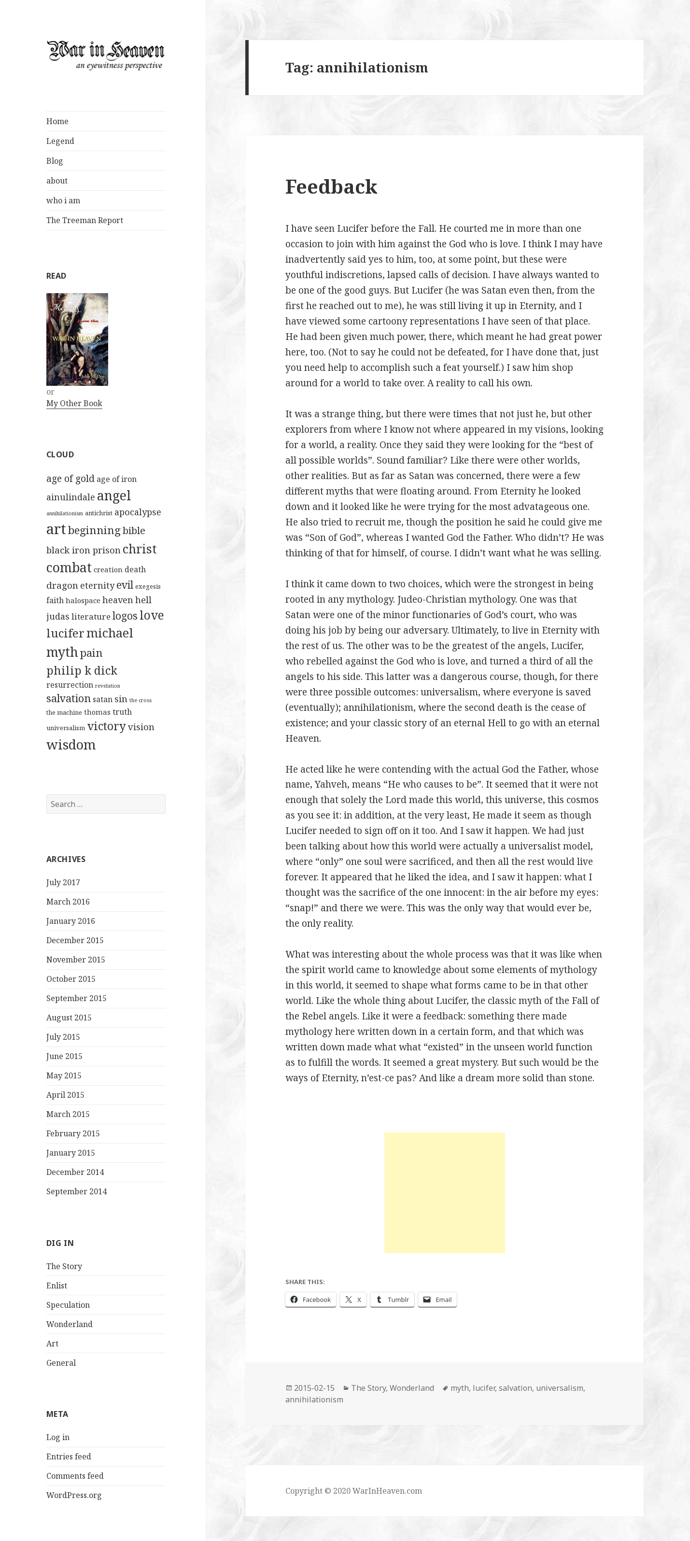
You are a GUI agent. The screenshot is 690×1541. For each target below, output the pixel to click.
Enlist (56, 1285)
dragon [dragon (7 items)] (62, 585)
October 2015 (71, 979)
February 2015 (73, 1133)
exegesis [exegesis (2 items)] (148, 586)
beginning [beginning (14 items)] (94, 530)
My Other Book (74, 403)
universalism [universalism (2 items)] (65, 727)
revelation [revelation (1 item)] (107, 685)
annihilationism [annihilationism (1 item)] (64, 513)
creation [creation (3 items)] (108, 569)
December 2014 (75, 1172)
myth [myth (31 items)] (62, 652)
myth (460, 1388)
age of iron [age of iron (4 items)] (117, 479)
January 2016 (70, 921)
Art (52, 1343)
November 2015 (75, 959)
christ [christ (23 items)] (140, 548)
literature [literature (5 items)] (91, 616)
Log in (58, 1437)
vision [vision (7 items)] (141, 727)
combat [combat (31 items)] (69, 567)
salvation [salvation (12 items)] (68, 698)
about (57, 180)
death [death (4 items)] (135, 569)
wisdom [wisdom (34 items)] (71, 744)
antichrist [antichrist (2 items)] (99, 513)
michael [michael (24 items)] (109, 632)
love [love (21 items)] (152, 615)
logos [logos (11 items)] (125, 615)
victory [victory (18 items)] (106, 726)
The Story (64, 1266)
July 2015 (63, 1037)
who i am (63, 200)
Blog (54, 161)
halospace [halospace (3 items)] (83, 600)
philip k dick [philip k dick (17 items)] (81, 670)
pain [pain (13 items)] (91, 652)
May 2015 (64, 1075)
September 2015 (76, 998)
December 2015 (75, 940)
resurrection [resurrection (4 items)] (69, 684)
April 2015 (65, 1094)
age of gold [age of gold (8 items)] (70, 478)
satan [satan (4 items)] (103, 699)
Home (57, 121)
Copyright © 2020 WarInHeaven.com (353, 1490)
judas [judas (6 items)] (58, 616)
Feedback (331, 186)
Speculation (68, 1305)
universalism (559, 1388)
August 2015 (69, 1017)
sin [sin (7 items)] (120, 699)
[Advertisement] (444, 1192)
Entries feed (68, 1456)
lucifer (484, 1388)
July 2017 (63, 882)
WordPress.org (74, 1495)
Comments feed (75, 1475)
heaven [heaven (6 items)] (117, 600)
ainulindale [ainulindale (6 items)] (70, 497)
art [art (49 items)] (56, 528)
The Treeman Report (84, 220)
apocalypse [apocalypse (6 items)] (137, 512)
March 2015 (68, 1114)
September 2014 (76, 1191)
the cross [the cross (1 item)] (140, 700)
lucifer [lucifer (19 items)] (65, 633)
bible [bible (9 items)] (134, 530)
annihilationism (314, 1399)
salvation (515, 1388)
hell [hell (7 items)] (143, 600)
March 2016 (68, 901)
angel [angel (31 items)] (114, 495)
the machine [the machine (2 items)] (64, 712)
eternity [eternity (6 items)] (97, 585)
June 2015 (64, 1056)
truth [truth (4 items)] (122, 712)
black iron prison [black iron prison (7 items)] (83, 550)
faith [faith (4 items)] (55, 600)
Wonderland (69, 1324)
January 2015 (70, 1152)
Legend (60, 141)
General (61, 1362)
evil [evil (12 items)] (124, 585)
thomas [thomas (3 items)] (97, 712)
